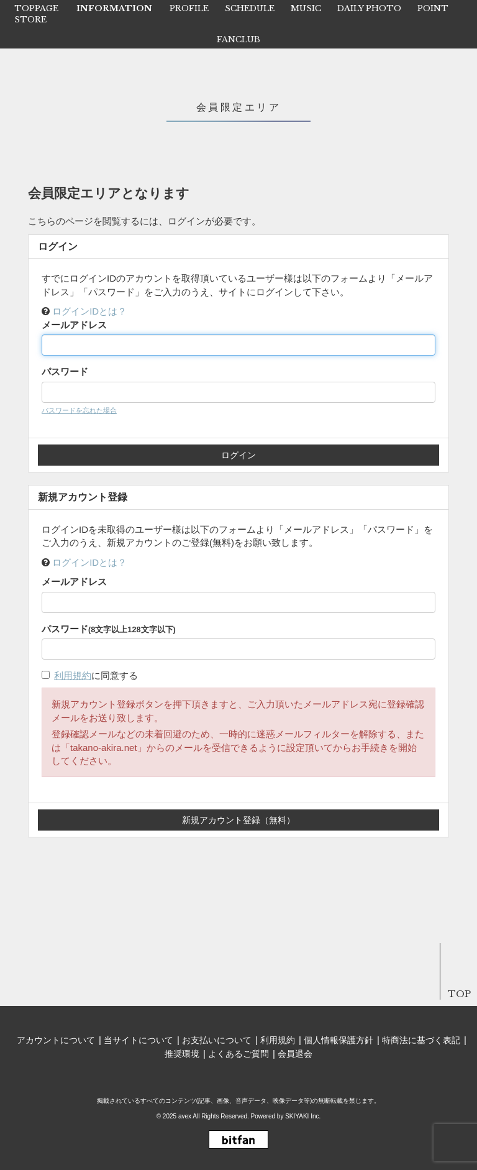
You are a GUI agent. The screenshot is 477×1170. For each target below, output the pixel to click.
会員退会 (295, 1054)
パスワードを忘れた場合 (79, 410)
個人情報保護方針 (338, 1040)
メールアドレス (74, 325)
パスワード (65, 371)
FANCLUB (238, 39)
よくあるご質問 (238, 1054)
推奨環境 (182, 1054)
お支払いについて (217, 1040)
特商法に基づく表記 (421, 1040)
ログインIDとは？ (89, 311)
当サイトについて (138, 1040)
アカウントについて (56, 1040)
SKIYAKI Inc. (302, 1116)
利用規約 (72, 675)
